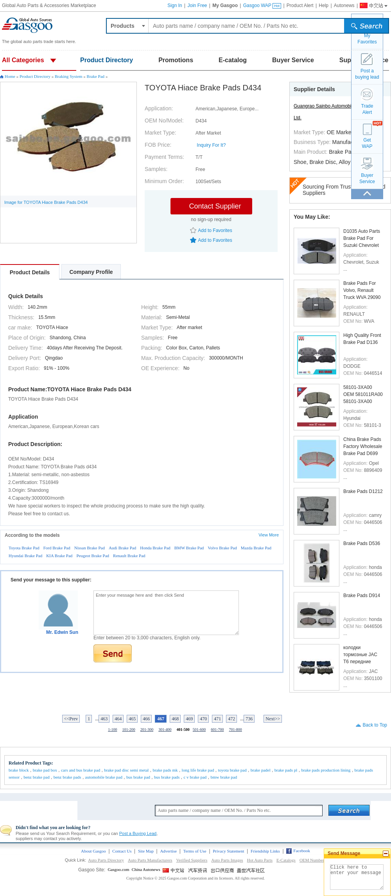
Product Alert (300, 5)
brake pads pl (286, 770)
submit (367, 27)
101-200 (128, 729)
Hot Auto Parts (260, 860)
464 (118, 718)
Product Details (30, 272)
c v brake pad (194, 777)
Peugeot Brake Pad (92, 555)
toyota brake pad (232, 770)
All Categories (23, 60)
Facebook (301, 850)
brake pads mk (165, 770)
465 (132, 718)
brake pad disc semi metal (126, 770)
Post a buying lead (367, 74)
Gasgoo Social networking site (251, 870)
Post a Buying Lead (137, 833)
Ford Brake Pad (56, 547)
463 (104, 718)
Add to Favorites (215, 230)
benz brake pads (67, 777)
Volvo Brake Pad (222, 547)
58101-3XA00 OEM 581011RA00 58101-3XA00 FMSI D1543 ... (363, 394)
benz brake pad (36, 777)
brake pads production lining (325, 770)
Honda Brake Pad (155, 547)
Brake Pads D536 (361, 543)
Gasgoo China (370, 4)
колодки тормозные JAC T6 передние (360, 654)
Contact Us (121, 851)
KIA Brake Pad (59, 555)
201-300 (146, 729)
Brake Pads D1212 (363, 491)
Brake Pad (96, 76)
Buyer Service (293, 60)
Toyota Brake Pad (24, 547)
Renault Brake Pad (129, 555)
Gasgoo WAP (262, 5)
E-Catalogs (286, 860)
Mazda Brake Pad (256, 547)
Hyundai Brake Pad (25, 555)
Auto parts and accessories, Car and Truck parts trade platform (27, 25)
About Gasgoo (93, 851)
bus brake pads (166, 777)
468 (175, 718)
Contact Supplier (215, 206)
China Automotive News (198, 870)
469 (189, 718)
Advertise (168, 851)
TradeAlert (367, 109)
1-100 (112, 729)
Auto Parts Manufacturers (150, 860)
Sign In (174, 5)
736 (249, 718)
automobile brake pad (103, 777)
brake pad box (45, 770)
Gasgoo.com (118, 869)
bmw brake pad (223, 777)
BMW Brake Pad (189, 547)
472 (231, 718)
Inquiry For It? (211, 145)
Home (10, 76)
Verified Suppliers (192, 860)
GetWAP (367, 143)
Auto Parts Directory (106, 860)
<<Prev (71, 718)
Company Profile (91, 272)
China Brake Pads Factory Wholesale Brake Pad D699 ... (362, 446)
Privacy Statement (228, 851)
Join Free (197, 5)
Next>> (272, 718)
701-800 (235, 729)
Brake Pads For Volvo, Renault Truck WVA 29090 (361, 290)
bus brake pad (138, 777)
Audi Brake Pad (122, 547)
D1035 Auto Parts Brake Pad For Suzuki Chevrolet (361, 238)
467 (160, 718)
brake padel (261, 770)
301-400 (164, 729)
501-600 (199, 729)
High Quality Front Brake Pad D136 (362, 339)
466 (146, 718)
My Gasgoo (225, 5)
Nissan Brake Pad (89, 547)
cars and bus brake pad (80, 770)
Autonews (344, 5)
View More (268, 535)
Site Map (146, 851)
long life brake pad (198, 770)
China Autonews (146, 869)
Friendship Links (265, 851)
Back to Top (375, 725)
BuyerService (367, 178)
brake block (19, 770)
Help (323, 5)
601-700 (217, 729)
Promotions (175, 60)
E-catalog (233, 60)
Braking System (69, 76)
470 (203, 718)
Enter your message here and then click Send (166, 612)
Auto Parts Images (227, 860)
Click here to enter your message (357, 877)
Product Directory (106, 60)
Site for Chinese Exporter (223, 870)
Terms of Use (194, 851)
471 (217, 718)
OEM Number (312, 860)
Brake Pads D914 (361, 595)
